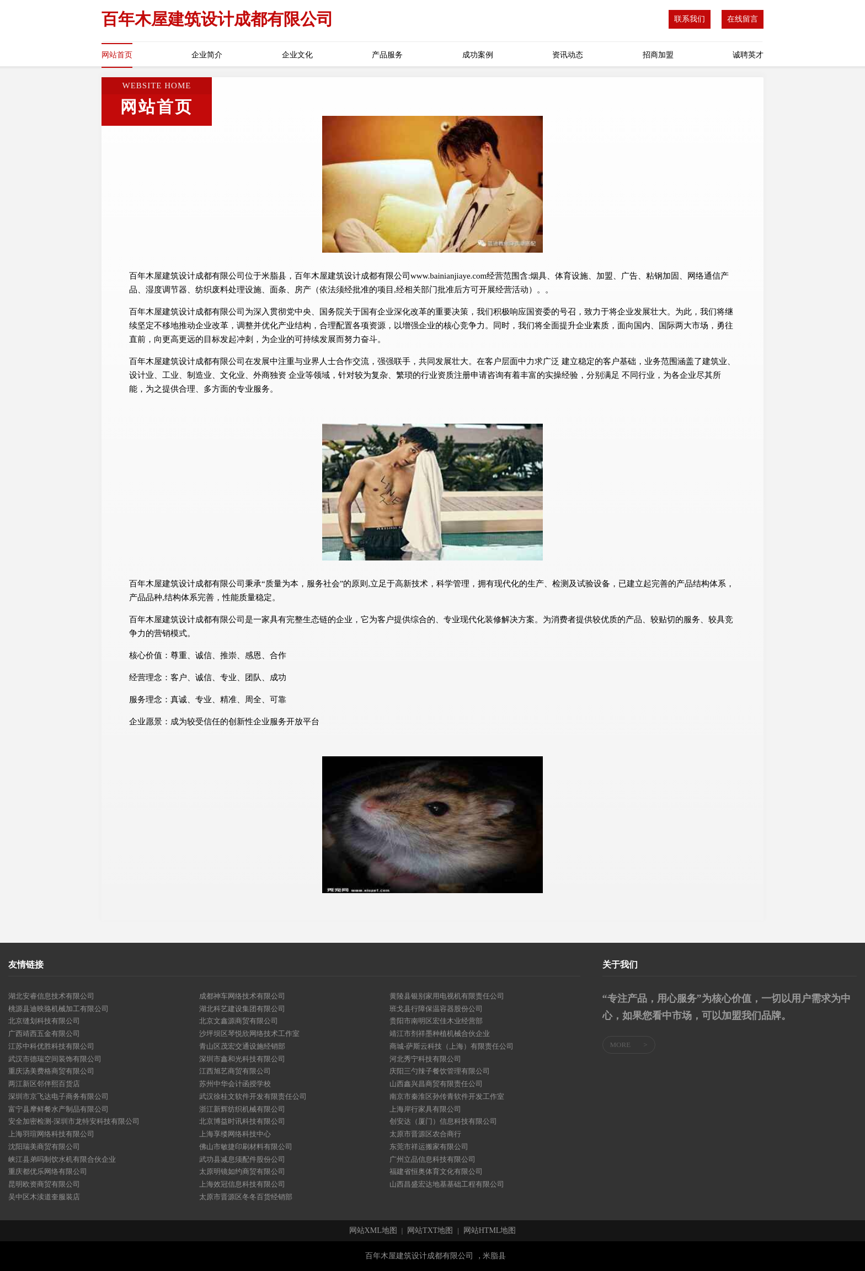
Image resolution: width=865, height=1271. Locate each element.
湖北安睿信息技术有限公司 (51, 996)
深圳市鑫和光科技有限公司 (242, 1059)
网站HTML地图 (489, 1231)
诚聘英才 (748, 55)
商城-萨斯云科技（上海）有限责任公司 (451, 1046)
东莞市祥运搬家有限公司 (428, 1146)
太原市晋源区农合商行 (425, 1134)
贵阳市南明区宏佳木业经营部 (436, 1021)
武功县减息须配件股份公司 (242, 1159)
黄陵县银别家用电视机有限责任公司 (446, 996)
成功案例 (477, 55)
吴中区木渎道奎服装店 (44, 1197)
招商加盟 (658, 55)
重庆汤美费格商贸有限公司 (51, 1071)
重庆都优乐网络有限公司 (47, 1171)
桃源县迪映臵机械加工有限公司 (58, 1009)
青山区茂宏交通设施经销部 (242, 1046)
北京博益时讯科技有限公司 (242, 1121)
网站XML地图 (373, 1231)
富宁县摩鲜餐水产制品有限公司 (58, 1109)
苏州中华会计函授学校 (235, 1084)
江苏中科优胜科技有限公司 (51, 1046)
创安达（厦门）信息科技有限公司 (443, 1121)
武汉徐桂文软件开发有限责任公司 (253, 1096)
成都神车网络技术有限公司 (242, 996)
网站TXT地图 (430, 1231)
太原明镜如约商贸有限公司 (242, 1171)
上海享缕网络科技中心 (235, 1134)
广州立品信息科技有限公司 (432, 1159)
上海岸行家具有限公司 (425, 1109)
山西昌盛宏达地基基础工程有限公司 (446, 1184)
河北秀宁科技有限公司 (425, 1059)
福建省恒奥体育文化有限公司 (436, 1171)
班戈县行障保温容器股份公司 (436, 1009)
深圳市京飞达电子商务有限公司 (58, 1096)
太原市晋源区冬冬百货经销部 (245, 1197)
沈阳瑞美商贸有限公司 (44, 1146)
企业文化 (297, 55)
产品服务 (387, 55)
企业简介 (206, 55)
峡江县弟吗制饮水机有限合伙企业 (62, 1159)
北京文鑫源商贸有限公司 (238, 1021)
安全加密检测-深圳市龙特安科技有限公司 (74, 1121)
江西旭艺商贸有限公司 (235, 1071)
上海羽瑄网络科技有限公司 (51, 1134)
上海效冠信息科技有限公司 (242, 1184)
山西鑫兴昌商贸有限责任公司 (436, 1084)
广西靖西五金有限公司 (44, 1033)
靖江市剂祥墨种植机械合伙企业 (439, 1033)
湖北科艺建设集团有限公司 (242, 1009)
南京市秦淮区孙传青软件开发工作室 (446, 1096)
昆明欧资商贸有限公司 (44, 1184)
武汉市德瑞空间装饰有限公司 (55, 1059)
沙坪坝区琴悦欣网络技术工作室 (249, 1033)
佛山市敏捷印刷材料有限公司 (245, 1146)
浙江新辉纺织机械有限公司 (242, 1109)
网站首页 (117, 55)
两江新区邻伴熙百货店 (44, 1084)
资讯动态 (567, 55)
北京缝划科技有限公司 (44, 1021)
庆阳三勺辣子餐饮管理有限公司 (439, 1071)
